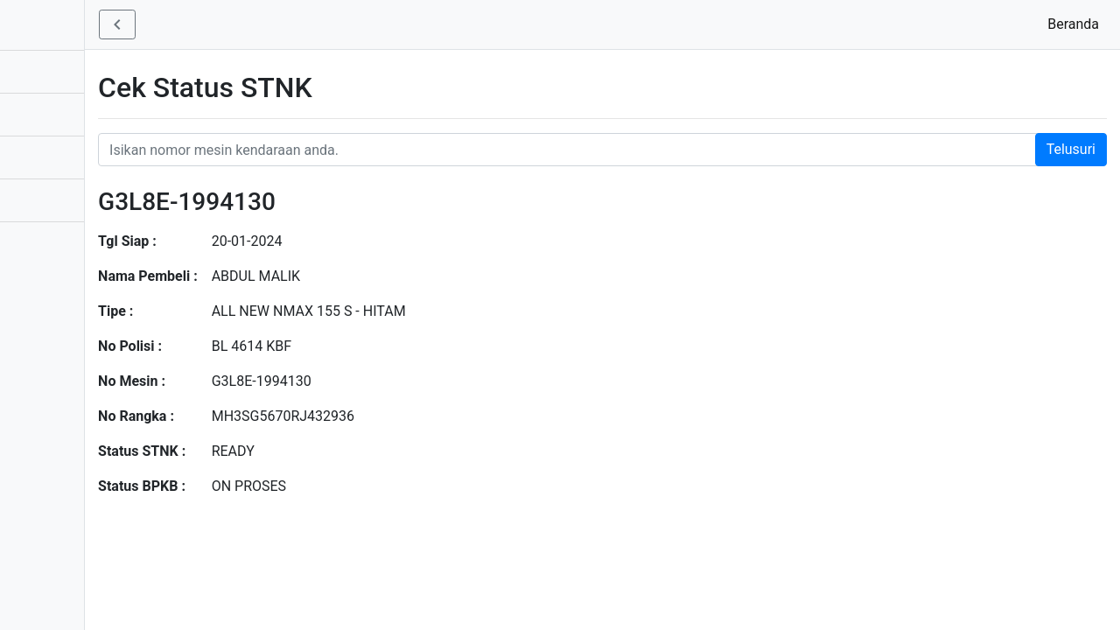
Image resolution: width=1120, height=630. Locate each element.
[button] (243, 24)
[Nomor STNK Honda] (665, 149)
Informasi (47, 157)
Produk (39, 114)
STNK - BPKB (66, 24)
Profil (34, 242)
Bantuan (43, 200)
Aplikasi (42, 71)
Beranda (1076, 23)
